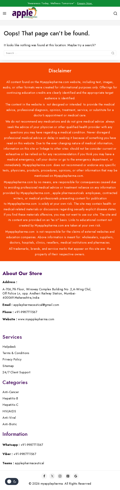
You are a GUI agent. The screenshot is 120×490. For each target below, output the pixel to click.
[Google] (76, 476)
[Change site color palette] (11, 481)
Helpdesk (9, 347)
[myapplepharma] (24, 13)
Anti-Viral (9, 418)
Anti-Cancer (11, 392)
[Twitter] (52, 476)
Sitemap (8, 366)
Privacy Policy (12, 359)
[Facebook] (44, 476)
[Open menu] (5, 13)
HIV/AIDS (9, 411)
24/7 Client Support (17, 372)
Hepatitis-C (10, 405)
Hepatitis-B (10, 398)
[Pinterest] (68, 476)
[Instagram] (60, 476)
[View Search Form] (115, 13)
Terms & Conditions (16, 353)
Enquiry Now (85, 3)
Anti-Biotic (10, 424)
